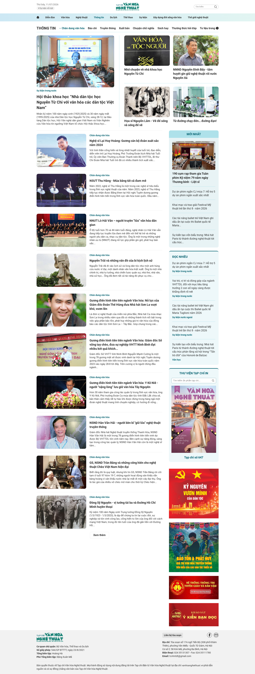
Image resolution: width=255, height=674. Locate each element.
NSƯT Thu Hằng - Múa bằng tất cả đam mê (118, 180)
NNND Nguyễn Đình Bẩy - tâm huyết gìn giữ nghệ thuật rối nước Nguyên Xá (195, 74)
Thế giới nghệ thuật (198, 17)
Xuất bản (124, 28)
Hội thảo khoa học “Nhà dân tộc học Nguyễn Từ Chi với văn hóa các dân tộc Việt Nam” (75, 102)
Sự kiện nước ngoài (182, 317)
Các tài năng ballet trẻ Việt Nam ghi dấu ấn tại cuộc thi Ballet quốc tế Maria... (192, 222)
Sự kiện (143, 17)
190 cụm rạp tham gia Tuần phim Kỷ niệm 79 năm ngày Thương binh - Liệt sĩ (190, 178)
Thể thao (128, 17)
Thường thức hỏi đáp (184, 28)
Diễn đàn (50, 17)
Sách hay (163, 28)
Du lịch (113, 17)
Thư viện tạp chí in (193, 373)
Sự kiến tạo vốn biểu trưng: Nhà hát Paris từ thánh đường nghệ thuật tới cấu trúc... (193, 238)
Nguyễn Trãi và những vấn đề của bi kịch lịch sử (121, 260)
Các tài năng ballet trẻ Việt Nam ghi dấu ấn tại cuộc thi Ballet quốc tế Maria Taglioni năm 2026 (192, 309)
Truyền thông (108, 28)
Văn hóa (65, 17)
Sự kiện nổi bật (46, 8)
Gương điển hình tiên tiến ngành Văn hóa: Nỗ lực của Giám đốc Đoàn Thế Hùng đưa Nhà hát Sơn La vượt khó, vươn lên (124, 304)
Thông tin (99, 17)
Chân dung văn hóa (73, 28)
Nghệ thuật (82, 17)
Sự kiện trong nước (46, 90)
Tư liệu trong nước (211, 28)
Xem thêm (99, 535)
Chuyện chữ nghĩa (143, 28)
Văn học (176, 359)
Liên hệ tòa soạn (172, 635)
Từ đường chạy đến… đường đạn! (195, 121)
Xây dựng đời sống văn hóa (167, 17)
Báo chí (92, 28)
